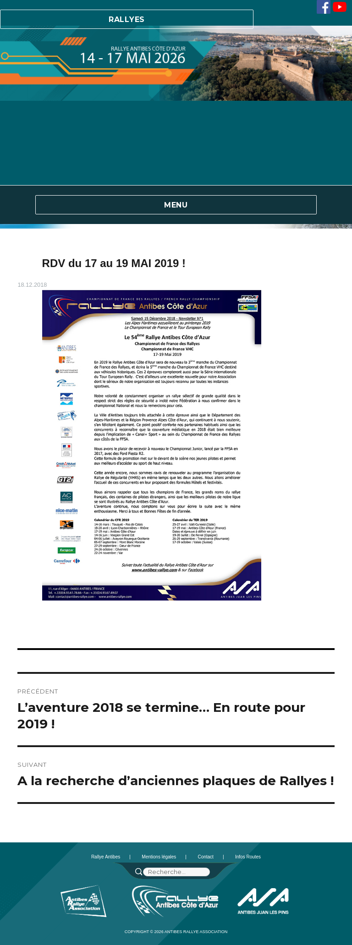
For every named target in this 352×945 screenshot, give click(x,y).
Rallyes (127, 19)
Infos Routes (248, 856)
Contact (205, 856)
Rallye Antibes (105, 856)
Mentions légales (159, 856)
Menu (176, 205)
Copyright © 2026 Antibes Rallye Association (176, 931)
